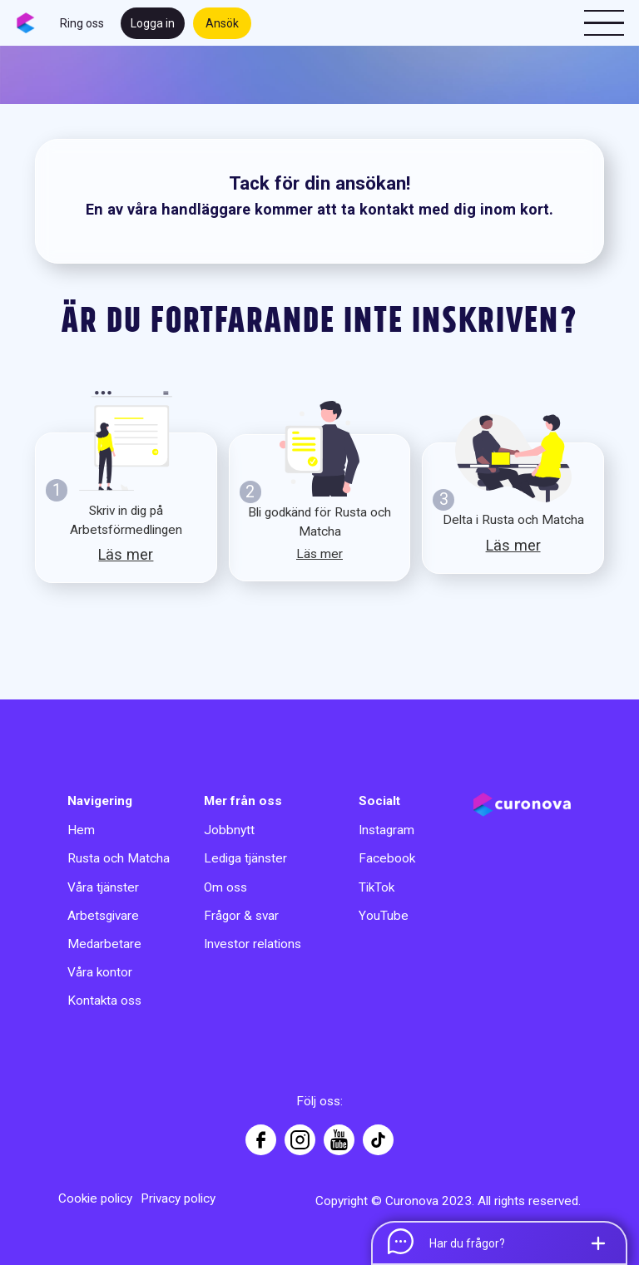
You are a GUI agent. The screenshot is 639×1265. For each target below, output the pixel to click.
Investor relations (252, 943)
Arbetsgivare (103, 915)
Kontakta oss (104, 1000)
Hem (81, 830)
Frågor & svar (241, 915)
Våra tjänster (103, 887)
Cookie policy (95, 1198)
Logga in (153, 23)
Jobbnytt (229, 830)
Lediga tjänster (245, 858)
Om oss (225, 887)
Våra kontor (99, 972)
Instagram (386, 830)
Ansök (222, 23)
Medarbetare (104, 943)
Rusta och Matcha (118, 858)
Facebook (387, 858)
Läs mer (125, 554)
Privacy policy (178, 1198)
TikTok (376, 887)
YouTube (384, 915)
